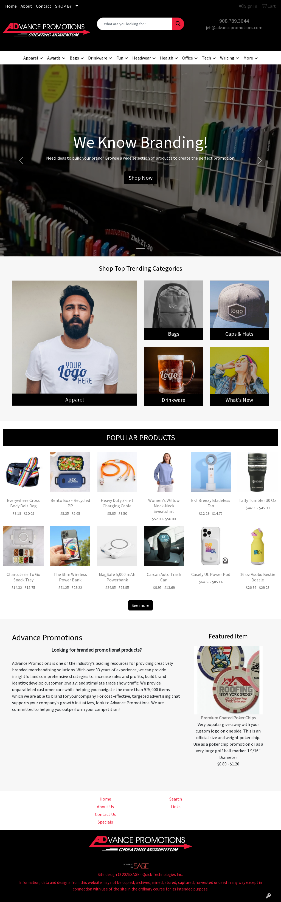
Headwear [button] (141, 58)
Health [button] (166, 58)
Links (176, 806)
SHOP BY (63, 6)
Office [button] (187, 58)
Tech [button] (206, 58)
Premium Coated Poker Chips (228, 717)
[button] (21, 160)
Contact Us (105, 814)
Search (175, 799)
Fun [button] (119, 58)
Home (11, 6)
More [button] (248, 58)
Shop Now (141, 177)
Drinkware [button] (97, 58)
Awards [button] (54, 58)
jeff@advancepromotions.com (234, 27)
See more (140, 605)
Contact (43, 6)
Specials (105, 822)
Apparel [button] (30, 58)
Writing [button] (227, 58)
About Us (105, 806)
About (26, 6)
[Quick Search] (134, 24)
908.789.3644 (234, 20)
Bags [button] (74, 58)
